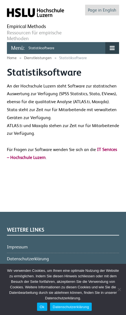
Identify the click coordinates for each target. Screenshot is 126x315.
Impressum (17, 247)
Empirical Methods (26, 26)
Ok (42, 307)
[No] (119, 289)
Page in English (102, 10)
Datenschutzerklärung (28, 258)
